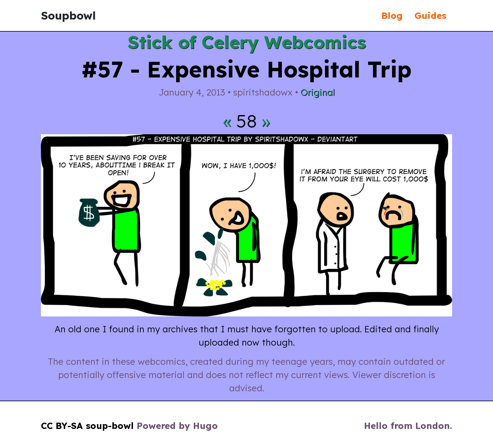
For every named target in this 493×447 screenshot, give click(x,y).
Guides (430, 15)
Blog (392, 15)
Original (318, 92)
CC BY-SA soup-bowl (87, 425)
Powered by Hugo (177, 425)
